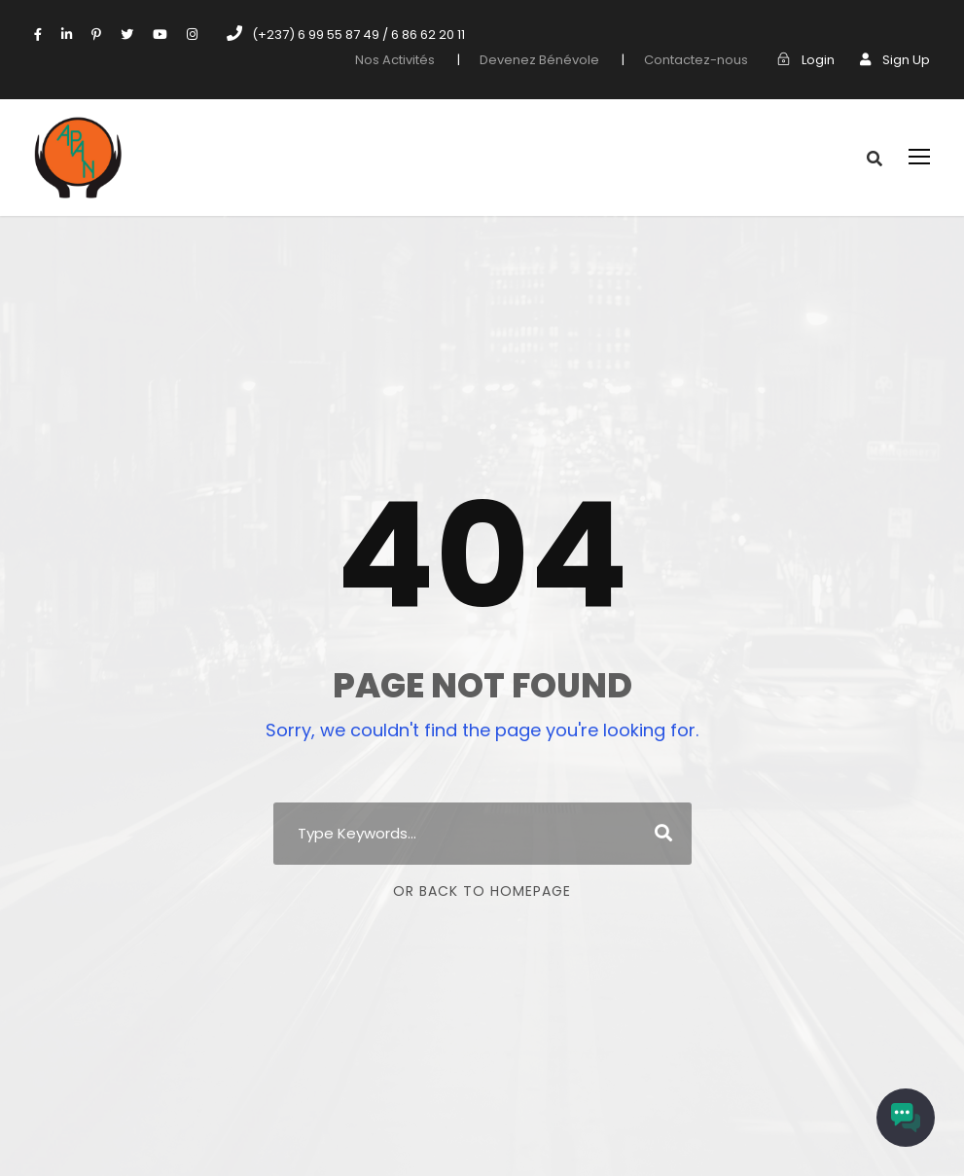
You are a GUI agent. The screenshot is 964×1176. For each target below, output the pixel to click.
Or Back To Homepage (482, 891)
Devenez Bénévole (566, 60)
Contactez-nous (708, 60)
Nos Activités (430, 60)
